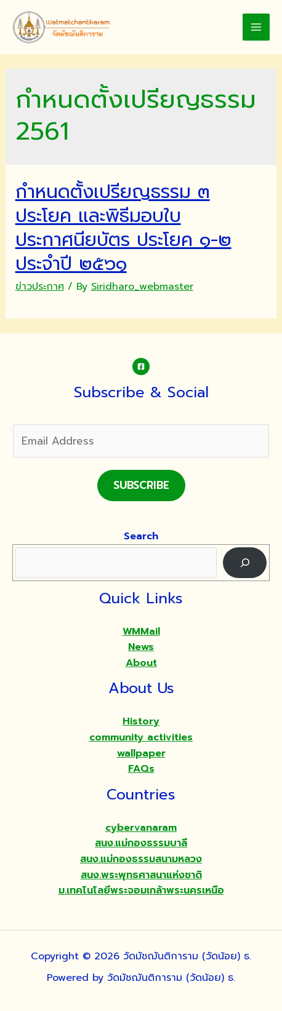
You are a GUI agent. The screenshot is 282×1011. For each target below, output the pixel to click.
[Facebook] (141, 366)
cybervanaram (141, 827)
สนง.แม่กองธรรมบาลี (141, 843)
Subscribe (141, 485)
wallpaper (141, 753)
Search (141, 536)
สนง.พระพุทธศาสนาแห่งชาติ (141, 875)
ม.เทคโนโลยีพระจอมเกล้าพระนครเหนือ (141, 890)
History (141, 721)
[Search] (245, 562)
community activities (141, 737)
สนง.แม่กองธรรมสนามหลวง (141, 859)
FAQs (141, 768)
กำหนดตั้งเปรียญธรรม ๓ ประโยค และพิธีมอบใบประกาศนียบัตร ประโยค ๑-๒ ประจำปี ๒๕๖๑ (123, 228)
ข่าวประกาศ (39, 286)
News (141, 647)
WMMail (141, 631)
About (141, 663)
